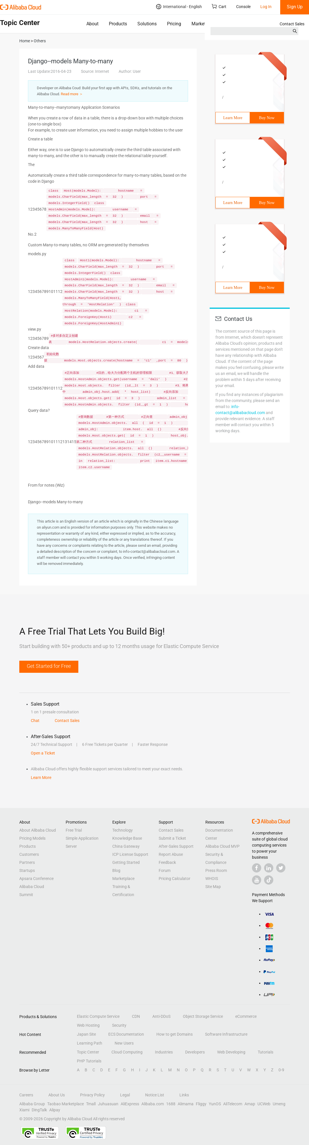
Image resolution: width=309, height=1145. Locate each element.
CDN (136, 1016)
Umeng (279, 1104)
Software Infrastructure (226, 1034)
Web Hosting (88, 1025)
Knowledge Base (127, 838)
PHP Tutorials (89, 1061)
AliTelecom (232, 1104)
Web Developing (231, 1052)
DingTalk (39, 1110)
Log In (266, 6)
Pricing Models (32, 838)
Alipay (54, 1110)
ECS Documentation (126, 1034)
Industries (164, 1052)
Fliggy (201, 1104)
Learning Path (89, 1043)
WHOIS (211, 878)
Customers (29, 854)
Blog (116, 870)
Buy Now (266, 118)
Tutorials (265, 1052)
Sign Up (295, 6)
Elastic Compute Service (98, 1016)
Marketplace (204, 23)
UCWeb (263, 1104)
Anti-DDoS (161, 1016)
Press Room (216, 870)
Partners (27, 862)
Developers (195, 1052)
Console (243, 6)
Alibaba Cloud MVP (222, 846)
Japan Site (86, 1034)
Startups (27, 870)
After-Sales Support (176, 846)
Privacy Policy (92, 1095)
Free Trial (74, 830)
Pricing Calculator (174, 878)
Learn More (232, 118)
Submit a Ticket (172, 838)
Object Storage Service (203, 1016)
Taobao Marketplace (65, 1104)
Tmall (91, 1104)
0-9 (281, 1070)
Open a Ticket (43, 753)
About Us (56, 1095)
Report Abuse (171, 854)
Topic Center (88, 1052)
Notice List (154, 1095)
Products (118, 23)
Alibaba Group (32, 1104)
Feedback (167, 862)
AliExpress (130, 1104)
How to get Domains (174, 1034)
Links (184, 1095)
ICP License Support (130, 854)
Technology (122, 830)
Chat (35, 720)
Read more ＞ (72, 94)
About (92, 23)
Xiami (24, 1110)
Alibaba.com (152, 1104)
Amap (249, 1104)
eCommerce (246, 1016)
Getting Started (126, 862)
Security (119, 1025)
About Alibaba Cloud (37, 830)
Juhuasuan (108, 1104)
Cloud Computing (127, 1052)
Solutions (147, 23)
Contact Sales (292, 24)
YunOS (215, 1104)
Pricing (174, 23)
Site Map (213, 886)
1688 (170, 1104)
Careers (26, 1095)
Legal (125, 1095)
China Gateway (126, 846)
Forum (164, 870)
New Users (124, 1043)
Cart (219, 6)
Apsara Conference (36, 878)
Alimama (186, 1104)
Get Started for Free (49, 666)
